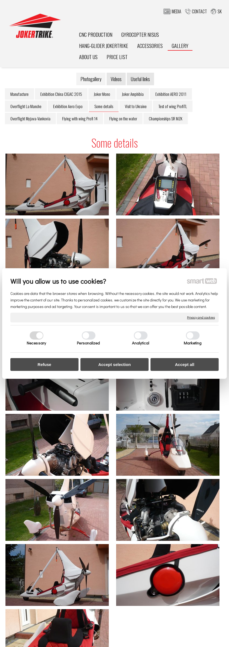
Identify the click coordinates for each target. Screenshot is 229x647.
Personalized (88, 343)
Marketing (193, 343)
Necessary (36, 343)
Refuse (44, 364)
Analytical (140, 343)
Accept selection (114, 364)
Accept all (184, 364)
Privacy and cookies (201, 317)
